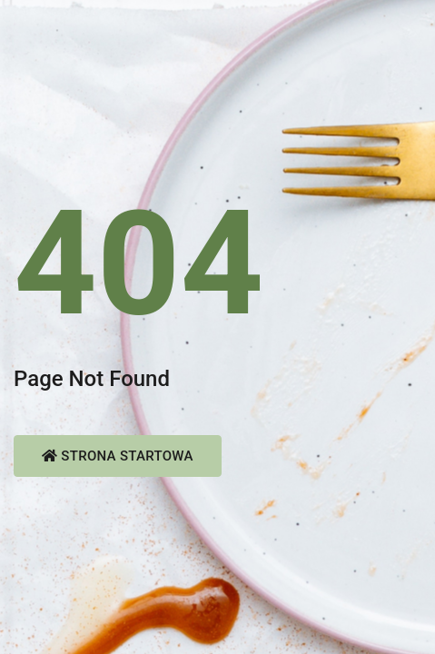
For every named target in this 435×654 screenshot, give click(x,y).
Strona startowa (117, 456)
